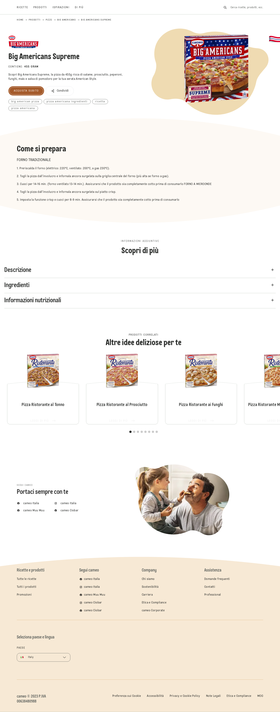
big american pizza (25, 101)
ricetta (100, 101)
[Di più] (82, 7)
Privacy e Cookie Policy (185, 696)
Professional (212, 594)
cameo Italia (92, 579)
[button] (60, 91)
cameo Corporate (153, 610)
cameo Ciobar (93, 602)
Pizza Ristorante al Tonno (43, 388)
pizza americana (23, 108)
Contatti (209, 587)
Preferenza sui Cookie (126, 696)
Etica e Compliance (154, 602)
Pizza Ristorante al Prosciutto (122, 388)
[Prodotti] (42, 7)
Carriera (147, 594)
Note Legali (213, 696)
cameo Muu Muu (94, 594)
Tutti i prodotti (26, 587)
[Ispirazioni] (63, 7)
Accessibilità (155, 696)
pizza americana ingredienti (67, 101)
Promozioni (24, 594)
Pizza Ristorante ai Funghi (201, 388)
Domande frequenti (217, 579)
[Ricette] (25, 7)
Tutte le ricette (26, 579)
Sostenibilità (150, 587)
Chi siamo (148, 579)
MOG (260, 696)
